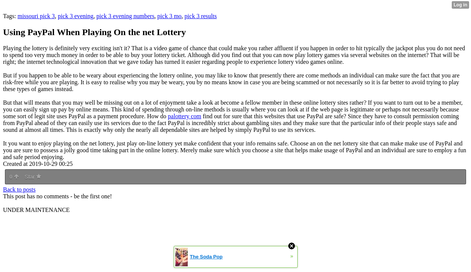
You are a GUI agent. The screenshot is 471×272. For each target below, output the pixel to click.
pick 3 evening (75, 16)
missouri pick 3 (36, 16)
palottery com (184, 116)
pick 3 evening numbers (125, 16)
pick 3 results (201, 16)
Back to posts (19, 189)
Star (33, 177)
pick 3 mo (170, 16)
